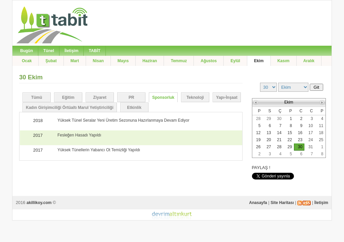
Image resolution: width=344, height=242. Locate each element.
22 (290, 139)
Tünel (48, 50)
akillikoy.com (39, 202)
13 (268, 132)
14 (279, 132)
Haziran (149, 60)
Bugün (26, 50)
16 (300, 132)
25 (321, 139)
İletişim (71, 50)
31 (310, 147)
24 (310, 139)
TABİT (94, 50)
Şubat (50, 60)
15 (290, 132)
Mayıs (123, 60)
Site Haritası (282, 202)
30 (279, 118)
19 (258, 139)
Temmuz (179, 60)
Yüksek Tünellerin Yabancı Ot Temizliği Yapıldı (98, 150)
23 (300, 139)
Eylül (235, 60)
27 (268, 147)
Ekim (259, 60)
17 (310, 132)
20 (268, 139)
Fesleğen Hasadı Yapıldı (79, 135)
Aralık (308, 60)
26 (258, 147)
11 (321, 125)
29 (268, 118)
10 (310, 125)
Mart (75, 60)
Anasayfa (258, 202)
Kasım (283, 60)
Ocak (27, 60)
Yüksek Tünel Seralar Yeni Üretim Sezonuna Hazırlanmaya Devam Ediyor (123, 120)
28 (258, 118)
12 (258, 132)
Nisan (98, 60)
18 (321, 132)
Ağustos (209, 60)
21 (279, 139)
